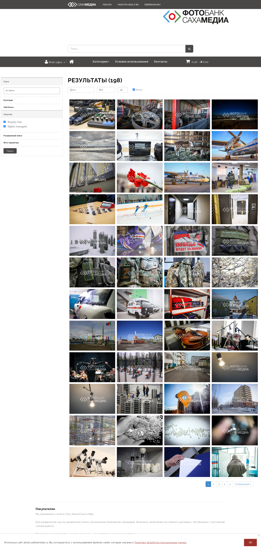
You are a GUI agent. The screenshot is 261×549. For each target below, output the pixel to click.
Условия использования (131, 61)
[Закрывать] (259, 535)
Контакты (160, 61)
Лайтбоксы (8, 107)
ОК (250, 542)
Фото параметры (11, 143)
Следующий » (243, 484)
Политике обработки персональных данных (160, 542)
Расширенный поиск (12, 136)
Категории (101, 61)
